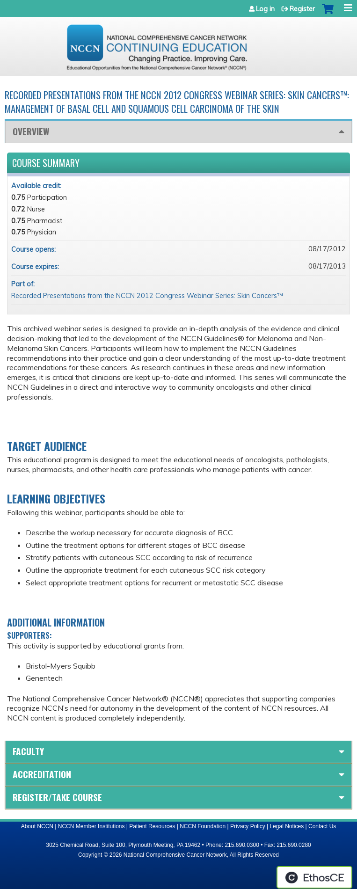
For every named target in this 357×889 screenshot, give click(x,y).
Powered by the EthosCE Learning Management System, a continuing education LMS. (314, 877)
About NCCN (37, 826)
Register (302, 9)
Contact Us (322, 826)
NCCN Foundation (203, 826)
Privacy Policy (247, 826)
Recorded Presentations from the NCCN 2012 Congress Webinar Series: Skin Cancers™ (147, 295)
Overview (31, 131)
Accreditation (42, 774)
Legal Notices (287, 826)
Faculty (28, 751)
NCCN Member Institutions (91, 826)
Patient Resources (152, 826)
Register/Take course (57, 797)
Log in (265, 9)
